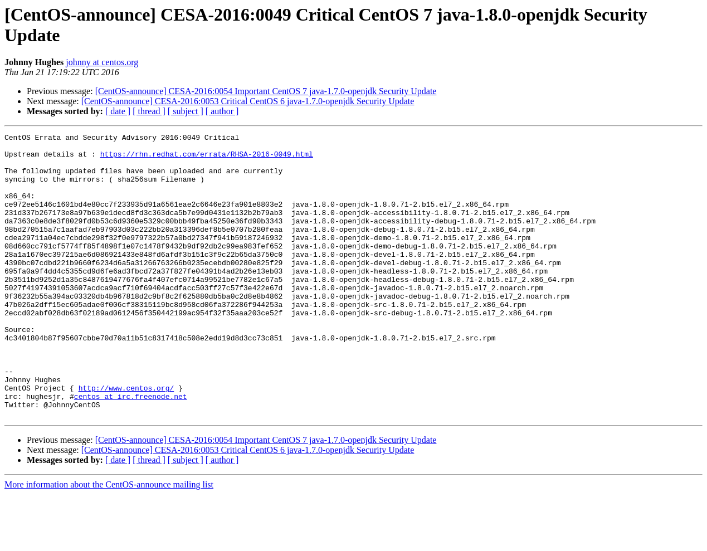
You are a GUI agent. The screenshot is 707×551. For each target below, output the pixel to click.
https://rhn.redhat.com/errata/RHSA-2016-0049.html (206, 159)
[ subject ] (185, 111)
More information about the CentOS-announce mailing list (108, 541)
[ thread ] (149, 111)
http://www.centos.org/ (126, 440)
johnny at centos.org (102, 62)
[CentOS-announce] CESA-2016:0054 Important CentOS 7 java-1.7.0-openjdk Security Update (266, 91)
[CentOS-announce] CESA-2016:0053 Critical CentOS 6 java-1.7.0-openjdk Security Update (248, 101)
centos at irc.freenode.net (130, 450)
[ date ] (117, 111)
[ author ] (222, 111)
